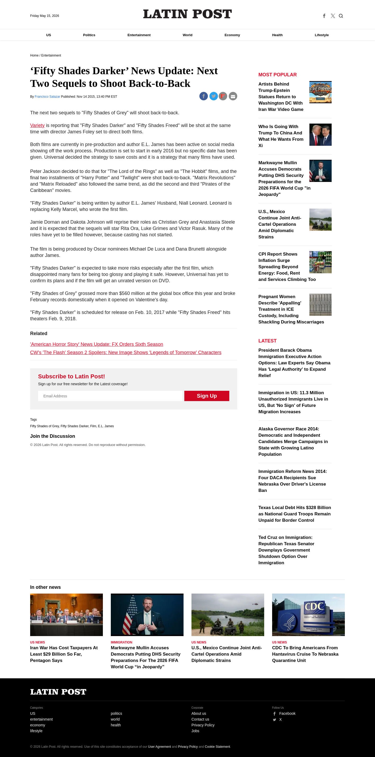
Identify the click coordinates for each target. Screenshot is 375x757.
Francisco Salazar (48, 96)
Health (277, 35)
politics (116, 713)
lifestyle (36, 731)
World (188, 35)
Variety (37, 125)
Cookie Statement (217, 747)
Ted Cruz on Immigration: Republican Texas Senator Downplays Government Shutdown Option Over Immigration (286, 550)
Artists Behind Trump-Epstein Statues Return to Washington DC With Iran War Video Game (280, 97)
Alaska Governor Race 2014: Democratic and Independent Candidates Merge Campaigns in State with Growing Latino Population (293, 441)
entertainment (41, 719)
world (115, 719)
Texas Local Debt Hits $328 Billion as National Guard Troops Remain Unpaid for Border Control (294, 514)
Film (93, 426)
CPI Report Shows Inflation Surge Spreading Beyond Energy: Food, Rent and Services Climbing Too (287, 267)
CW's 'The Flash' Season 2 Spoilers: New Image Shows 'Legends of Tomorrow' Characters (125, 352)
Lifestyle (322, 35)
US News (37, 642)
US (48, 35)
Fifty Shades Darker (74, 426)
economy (37, 725)
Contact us (200, 719)
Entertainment (138, 35)
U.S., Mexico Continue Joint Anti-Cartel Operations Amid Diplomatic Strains (279, 224)
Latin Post (187, 13)
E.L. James (106, 426)
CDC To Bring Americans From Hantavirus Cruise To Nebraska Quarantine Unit (305, 654)
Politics (89, 35)
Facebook (287, 713)
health (116, 725)
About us (198, 713)
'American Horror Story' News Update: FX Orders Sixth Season (96, 344)
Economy (232, 35)
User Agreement (159, 747)
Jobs (195, 731)
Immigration (121, 642)
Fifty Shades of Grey (44, 426)
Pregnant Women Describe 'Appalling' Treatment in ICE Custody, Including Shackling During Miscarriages (291, 309)
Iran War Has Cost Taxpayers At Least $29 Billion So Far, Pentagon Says (64, 654)
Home (34, 55)
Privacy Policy (202, 725)
